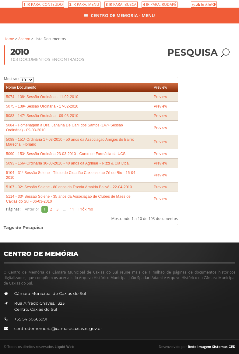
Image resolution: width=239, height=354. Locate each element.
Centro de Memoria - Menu (119, 15)
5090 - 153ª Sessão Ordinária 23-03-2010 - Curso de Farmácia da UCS (66, 154)
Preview (160, 87)
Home (9, 38)
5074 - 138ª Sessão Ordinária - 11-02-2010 (42, 97)
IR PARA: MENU (84, 4)
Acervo (24, 38)
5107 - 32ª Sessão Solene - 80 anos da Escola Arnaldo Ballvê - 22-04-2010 (69, 187)
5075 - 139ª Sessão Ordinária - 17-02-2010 (42, 106)
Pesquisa (198, 52)
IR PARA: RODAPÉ (159, 4)
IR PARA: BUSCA (121, 4)
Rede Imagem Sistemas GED (211, 346)
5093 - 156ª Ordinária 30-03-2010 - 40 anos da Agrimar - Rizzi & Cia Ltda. (68, 163)
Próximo (86, 209)
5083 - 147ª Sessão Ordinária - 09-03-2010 (42, 116)
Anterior (32, 209)
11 (72, 209)
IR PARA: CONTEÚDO (43, 4)
